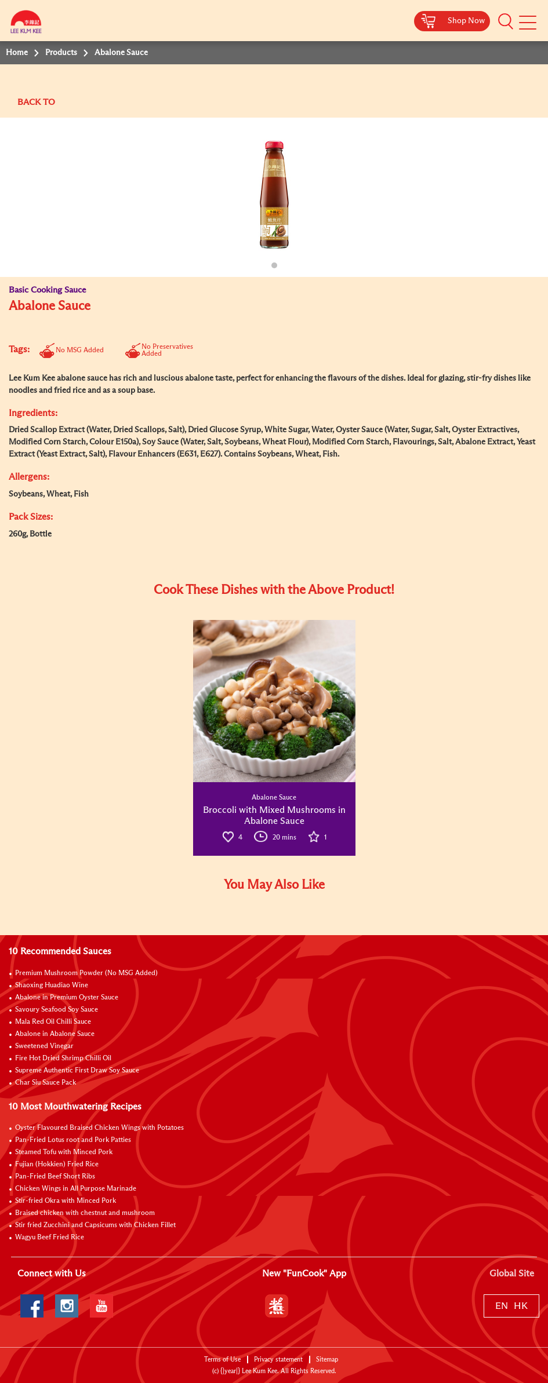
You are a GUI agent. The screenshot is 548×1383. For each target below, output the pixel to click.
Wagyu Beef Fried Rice (49, 1237)
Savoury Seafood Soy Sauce (56, 1009)
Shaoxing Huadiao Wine (51, 985)
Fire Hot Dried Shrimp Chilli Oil (63, 1058)
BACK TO (36, 102)
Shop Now (466, 21)
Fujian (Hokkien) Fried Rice (57, 1164)
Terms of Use (222, 1359)
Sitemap (327, 1359)
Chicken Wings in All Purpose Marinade (75, 1188)
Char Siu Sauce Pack (45, 1082)
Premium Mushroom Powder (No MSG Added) (86, 973)
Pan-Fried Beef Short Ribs (55, 1176)
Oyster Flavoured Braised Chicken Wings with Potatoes (99, 1128)
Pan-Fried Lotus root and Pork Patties (73, 1140)
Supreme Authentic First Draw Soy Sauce (77, 1070)
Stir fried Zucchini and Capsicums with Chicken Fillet (95, 1225)
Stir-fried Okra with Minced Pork (65, 1201)
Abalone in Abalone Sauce (55, 1034)
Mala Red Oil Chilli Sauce (53, 1022)
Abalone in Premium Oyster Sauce (66, 997)
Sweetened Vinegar (44, 1046)
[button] (505, 21)
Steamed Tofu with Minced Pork (63, 1152)
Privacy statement (278, 1359)
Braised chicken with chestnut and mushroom (85, 1213)
